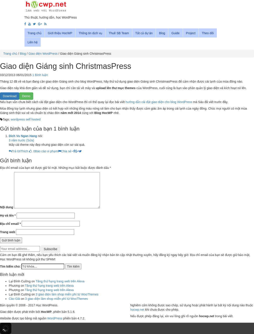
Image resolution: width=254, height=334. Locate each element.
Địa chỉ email (10, 223)
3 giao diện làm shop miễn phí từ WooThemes (67, 294)
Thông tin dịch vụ (91, 33)
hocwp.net (137, 309)
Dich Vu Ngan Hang (23, 136)
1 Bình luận (40, 75)
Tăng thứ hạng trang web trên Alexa (60, 281)
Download (9, 96)
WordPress (54, 318)
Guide (175, 33)
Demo (26, 96)
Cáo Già (14, 298)
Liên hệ (33, 42)
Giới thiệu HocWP (60, 33)
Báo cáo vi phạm (48, 151)
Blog (162, 33)
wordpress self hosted (25, 119)
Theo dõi (208, 33)
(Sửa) (30, 140)
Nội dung (6, 207)
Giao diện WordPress (42, 53)
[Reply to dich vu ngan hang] (15, 151)
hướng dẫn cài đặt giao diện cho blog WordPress (158, 102)
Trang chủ (35, 33)
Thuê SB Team (119, 33)
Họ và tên (8, 215)
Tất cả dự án (144, 33)
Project (191, 33)
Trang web (7, 232)
